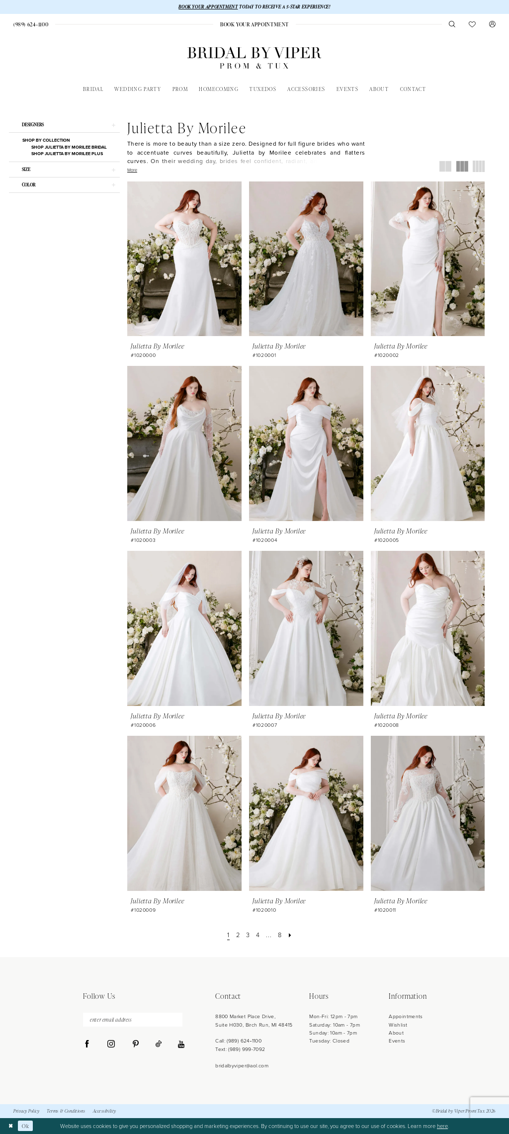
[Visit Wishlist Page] (472, 24)
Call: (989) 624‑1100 (238, 1041)
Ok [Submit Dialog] (25, 1126)
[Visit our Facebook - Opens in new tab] (87, 1045)
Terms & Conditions (66, 1111)
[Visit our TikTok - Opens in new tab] (158, 1045)
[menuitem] (30, 25)
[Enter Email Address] (132, 1020)
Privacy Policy (26, 1111)
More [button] (132, 170)
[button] (492, 24)
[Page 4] (258, 935)
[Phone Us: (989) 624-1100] (30, 25)
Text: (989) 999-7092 (240, 1049)
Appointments (406, 1017)
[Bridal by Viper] (254, 58)
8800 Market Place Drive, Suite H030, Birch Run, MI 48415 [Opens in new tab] (254, 1021)
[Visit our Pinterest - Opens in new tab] (135, 1045)
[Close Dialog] (10, 1126)
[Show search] (452, 24)
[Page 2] (237, 935)
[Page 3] (248, 935)
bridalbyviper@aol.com (241, 1065)
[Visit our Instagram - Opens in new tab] (111, 1045)
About (396, 1033)
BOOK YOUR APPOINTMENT (208, 6)
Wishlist (398, 1025)
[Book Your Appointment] (254, 25)
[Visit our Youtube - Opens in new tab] (181, 1045)
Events (397, 1041)
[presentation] (184, 258)
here (442, 1126)
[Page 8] (280, 935)
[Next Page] (291, 935)
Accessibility (104, 1111)
